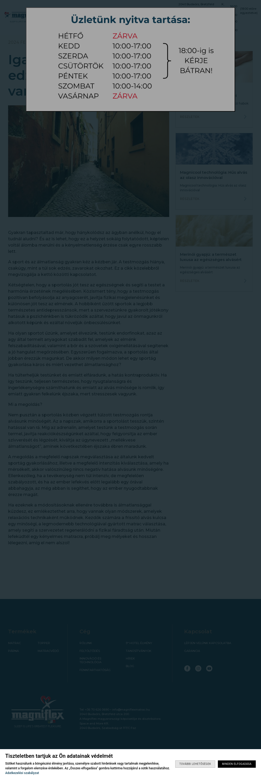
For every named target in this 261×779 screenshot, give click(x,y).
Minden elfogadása (237, 763)
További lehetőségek (195, 763)
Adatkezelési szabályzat (22, 773)
